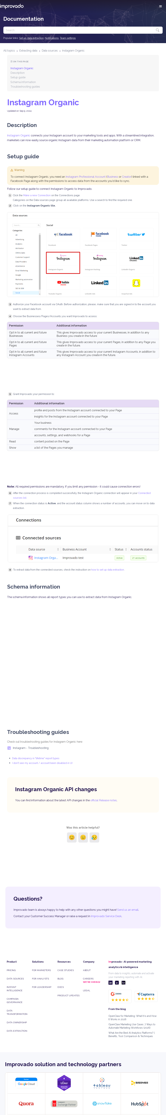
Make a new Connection (37, 195)
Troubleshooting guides (25, 86)
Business (112, 176)
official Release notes (103, 800)
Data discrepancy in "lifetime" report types (35, 758)
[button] (161, 6)
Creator (126, 176)
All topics (9, 50)
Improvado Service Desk (106, 916)
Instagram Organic (73, 50)
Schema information (23, 82)
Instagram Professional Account (86, 176)
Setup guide (17, 77)
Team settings (68, 38)
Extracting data (28, 50)
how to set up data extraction (107, 569)
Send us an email (127, 909)
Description (17, 72)
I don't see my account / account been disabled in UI (42, 763)
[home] (12, 6)
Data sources (50, 50)
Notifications (52, 38)
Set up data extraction (31, 38)
